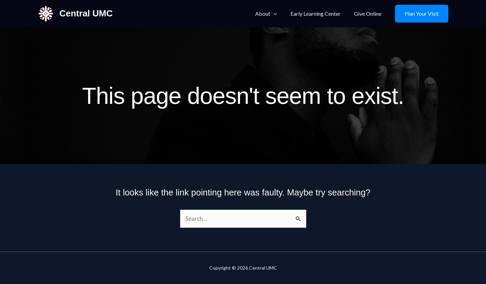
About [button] (272, 14)
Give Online (369, 13)
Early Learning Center (319, 13)
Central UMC (86, 13)
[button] (279, 14)
